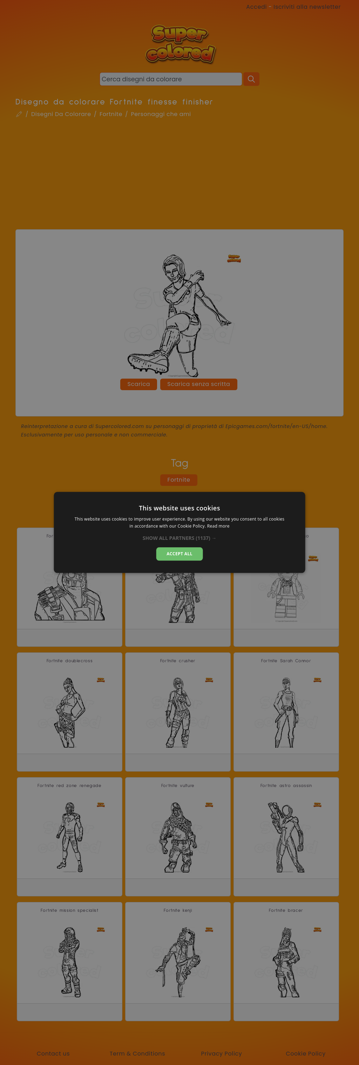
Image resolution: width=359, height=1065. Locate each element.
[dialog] (179, 532)
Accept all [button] (179, 554)
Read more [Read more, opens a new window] (218, 526)
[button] (180, 538)
